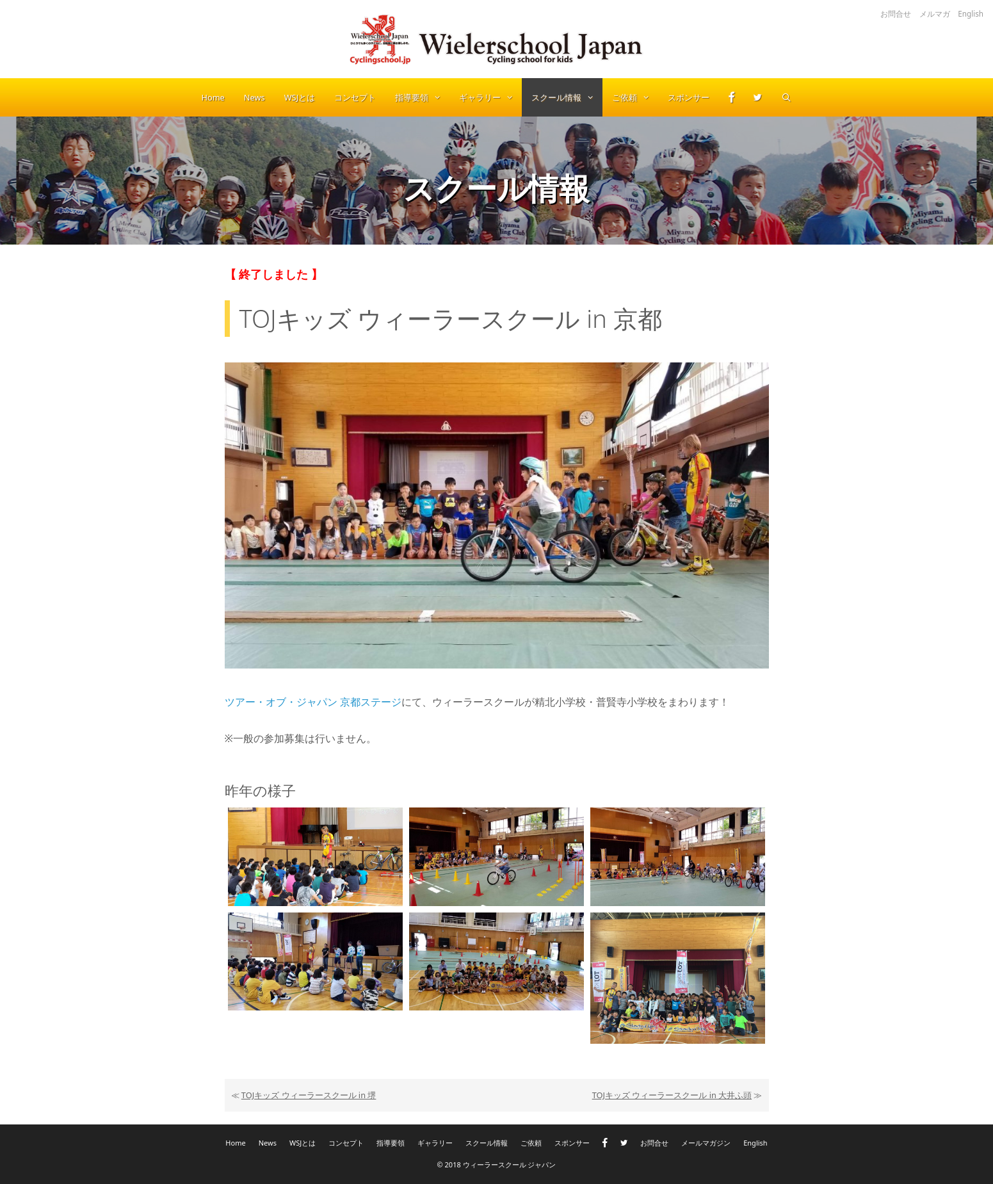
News (254, 97)
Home (212, 97)
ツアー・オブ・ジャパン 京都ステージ (313, 702)
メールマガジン (706, 1143)
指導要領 (422, 97)
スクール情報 (566, 97)
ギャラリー (490, 97)
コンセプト (355, 97)
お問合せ (895, 13)
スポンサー (688, 97)
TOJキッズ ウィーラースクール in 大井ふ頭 (672, 1095)
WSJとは (299, 97)
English (970, 13)
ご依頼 (635, 97)
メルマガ (934, 13)
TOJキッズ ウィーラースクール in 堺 (308, 1095)
